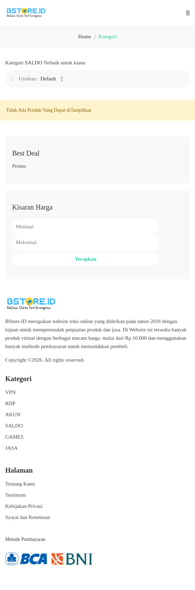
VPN (10, 392)
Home (84, 36)
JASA (11, 448)
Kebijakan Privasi (23, 506)
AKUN (12, 414)
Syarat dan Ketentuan (27, 517)
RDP (10, 403)
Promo (19, 166)
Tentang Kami (20, 484)
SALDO (14, 425)
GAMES (14, 437)
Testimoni (15, 495)
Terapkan (85, 259)
